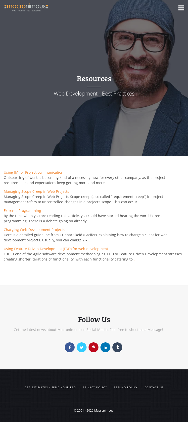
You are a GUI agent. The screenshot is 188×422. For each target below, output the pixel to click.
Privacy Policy (95, 387)
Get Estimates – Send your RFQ (50, 387)
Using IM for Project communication (33, 172)
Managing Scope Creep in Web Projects (36, 191)
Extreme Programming (22, 210)
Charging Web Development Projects (34, 229)
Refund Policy (126, 387)
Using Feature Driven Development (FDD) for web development (56, 248)
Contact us (154, 387)
